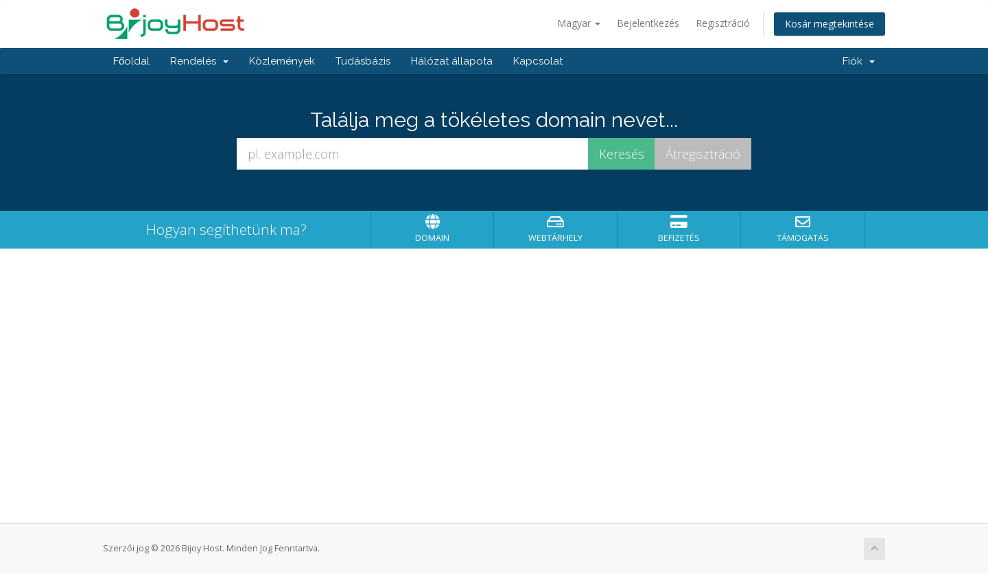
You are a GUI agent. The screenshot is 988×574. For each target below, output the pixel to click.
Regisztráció (723, 23)
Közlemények (282, 61)
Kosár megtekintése (829, 23)
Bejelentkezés (648, 23)
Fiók (859, 61)
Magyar (578, 23)
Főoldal (131, 61)
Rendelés (199, 61)
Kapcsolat (538, 61)
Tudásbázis (363, 61)
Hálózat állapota (452, 61)
